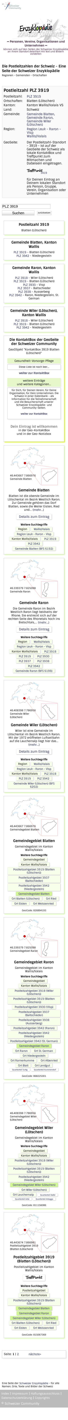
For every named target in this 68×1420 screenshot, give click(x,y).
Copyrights (42, 1398)
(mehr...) (38, 510)
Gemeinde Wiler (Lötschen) (39, 123)
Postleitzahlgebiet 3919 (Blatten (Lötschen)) (34, 871)
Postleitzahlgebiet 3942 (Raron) (33, 1028)
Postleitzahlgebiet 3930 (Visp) (34, 1007)
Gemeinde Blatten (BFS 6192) (34, 548)
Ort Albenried (49, 1060)
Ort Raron (21, 1051)
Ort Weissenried (43, 903)
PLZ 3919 (34, 96)
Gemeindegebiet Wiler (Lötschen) (34, 1185)
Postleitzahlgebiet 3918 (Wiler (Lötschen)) (34, 992)
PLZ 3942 (22, 256)
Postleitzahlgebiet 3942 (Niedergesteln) (34, 887)
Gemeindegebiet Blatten (33, 894)
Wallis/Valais (36, 136)
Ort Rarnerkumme (22, 1060)
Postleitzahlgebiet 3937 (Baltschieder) (34, 879)
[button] (18, 213)
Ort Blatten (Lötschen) (26, 898)
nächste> (34, 1354)
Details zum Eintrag (34, 516)
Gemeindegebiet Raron (34, 1046)
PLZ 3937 (23, 288)
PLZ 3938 (24, 292)
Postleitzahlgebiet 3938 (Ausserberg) (34, 1021)
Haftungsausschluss (45, 1393)
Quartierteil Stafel (47, 1195)
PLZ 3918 (21, 278)
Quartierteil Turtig (19, 1069)
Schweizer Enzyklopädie (33, 1383)
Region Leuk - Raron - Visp (44, 131)
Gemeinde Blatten (40, 114)
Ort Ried (51, 898)
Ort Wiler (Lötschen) (34, 1190)
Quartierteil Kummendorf (45, 1069)
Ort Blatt (23, 1065)
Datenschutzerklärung (16, 1398)
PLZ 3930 (29, 285)
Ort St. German (43, 1051)
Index (5, 1393)
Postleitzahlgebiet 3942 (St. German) (34, 1041)
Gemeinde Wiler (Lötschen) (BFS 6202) (34, 785)
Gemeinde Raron (40, 117)
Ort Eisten (20, 903)
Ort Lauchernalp (23, 1194)
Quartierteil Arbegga (44, 1199)
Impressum (20, 1393)
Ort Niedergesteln (34, 1055)
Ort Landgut (42, 1065)
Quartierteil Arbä (22, 1199)
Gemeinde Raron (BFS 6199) (33, 671)
